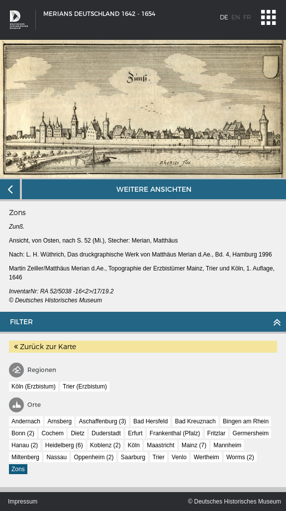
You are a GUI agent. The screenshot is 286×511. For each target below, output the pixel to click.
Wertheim (206, 457)
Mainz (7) (194, 445)
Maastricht (160, 445)
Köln (134, 445)
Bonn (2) (22, 433)
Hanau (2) (24, 445)
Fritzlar (216, 433)
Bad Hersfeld (150, 421)
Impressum (22, 501)
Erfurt (135, 433)
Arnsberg (59, 421)
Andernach (25, 421)
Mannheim (227, 445)
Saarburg (133, 457)
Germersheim (251, 433)
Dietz (77, 433)
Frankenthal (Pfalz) (175, 433)
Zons (18, 469)
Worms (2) (240, 457)
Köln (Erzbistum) (33, 386)
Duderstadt (106, 433)
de (224, 17)
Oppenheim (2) (93, 457)
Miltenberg (25, 457)
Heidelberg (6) (64, 445)
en (235, 17)
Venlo (179, 457)
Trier (159, 457)
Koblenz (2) (105, 445)
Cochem (52, 433)
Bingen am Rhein (246, 421)
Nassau (56, 457)
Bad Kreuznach (195, 421)
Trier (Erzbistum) (85, 386)
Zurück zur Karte (45, 346)
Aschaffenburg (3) (102, 421)
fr (247, 17)
